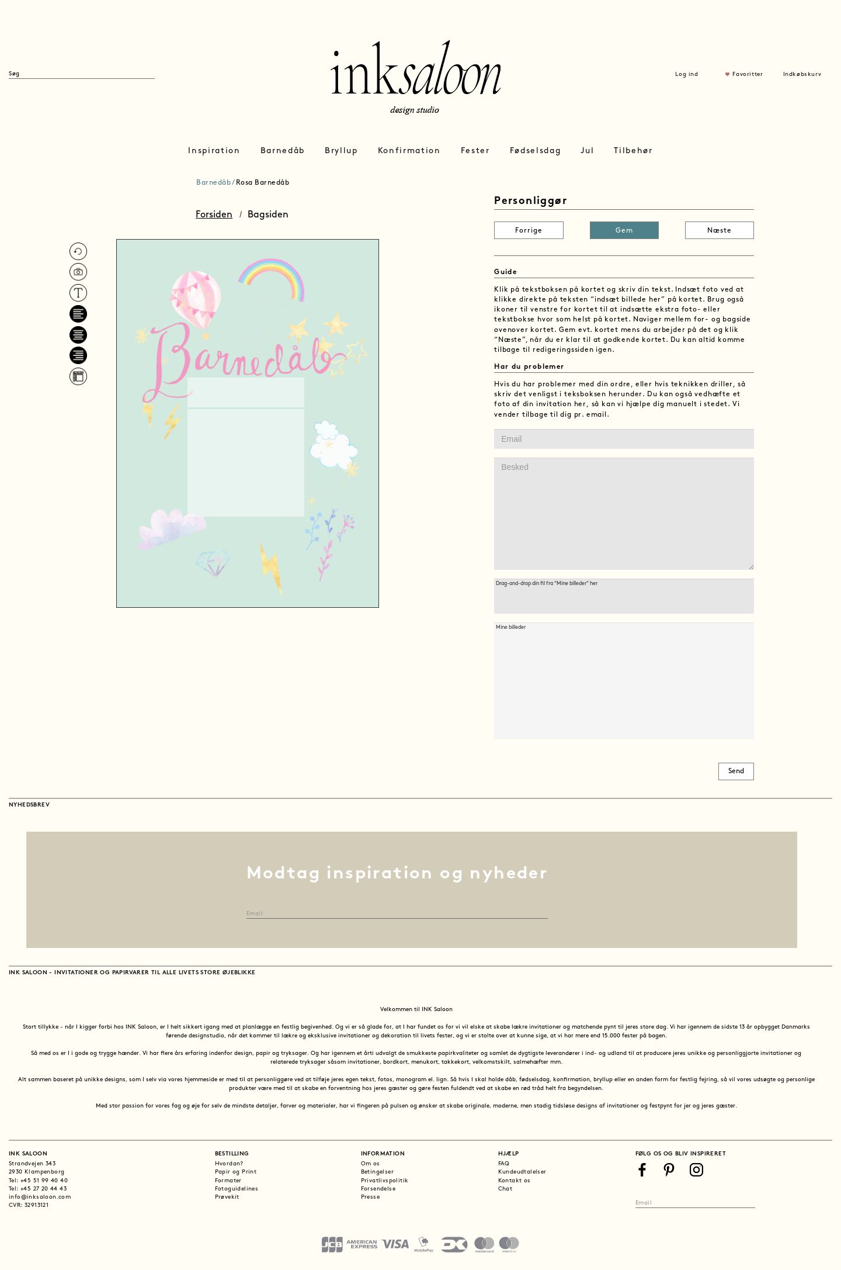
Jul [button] (587, 151)
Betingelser (377, 1172)
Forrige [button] (529, 230)
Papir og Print (236, 1172)
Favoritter (747, 74)
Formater (228, 1181)
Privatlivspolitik (385, 1181)
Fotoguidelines (237, 1189)
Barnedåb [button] (282, 151)
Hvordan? (229, 1164)
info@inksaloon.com (40, 1197)
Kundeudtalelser (522, 1172)
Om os (370, 1164)
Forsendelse (378, 1189)
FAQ (504, 1164)
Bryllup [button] (341, 151)
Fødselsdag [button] (535, 151)
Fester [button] (475, 151)
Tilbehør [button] (633, 151)
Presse (370, 1197)
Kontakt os (514, 1181)
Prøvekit (227, 1197)
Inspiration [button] (214, 151)
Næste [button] (719, 230)
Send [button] (736, 771)
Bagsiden (268, 215)
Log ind (686, 74)
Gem (624, 230)
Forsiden (214, 215)
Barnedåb (213, 182)
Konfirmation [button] (409, 151)
